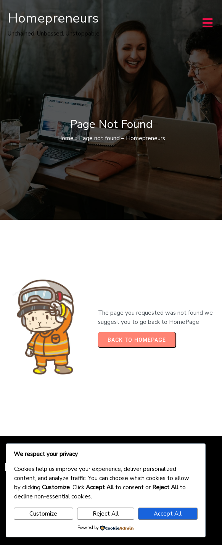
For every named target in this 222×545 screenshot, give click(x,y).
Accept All (168, 514)
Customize (43, 514)
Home (65, 138)
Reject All (106, 514)
